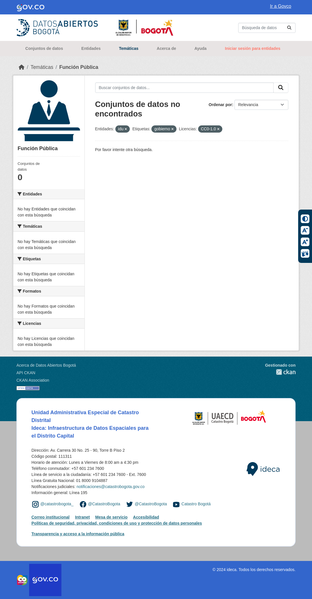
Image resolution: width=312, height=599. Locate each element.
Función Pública (78, 67)
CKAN (280, 372)
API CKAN (25, 372)
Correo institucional (50, 517)
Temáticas (128, 48)
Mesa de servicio (111, 517)
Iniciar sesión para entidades (252, 48)
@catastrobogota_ (57, 504)
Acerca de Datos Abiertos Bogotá (46, 365)
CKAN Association (32, 380)
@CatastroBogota (104, 504)
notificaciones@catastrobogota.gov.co (110, 486)
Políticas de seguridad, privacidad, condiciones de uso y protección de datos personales (116, 523)
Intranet (82, 517)
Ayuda (200, 48)
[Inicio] (22, 67)
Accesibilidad (146, 517)
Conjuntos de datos (44, 48)
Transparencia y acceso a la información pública (77, 534)
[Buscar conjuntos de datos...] (267, 28)
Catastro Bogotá (195, 504)
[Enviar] (289, 28)
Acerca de (166, 48)
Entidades (91, 48)
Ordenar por (220, 104)
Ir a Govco (280, 6)
